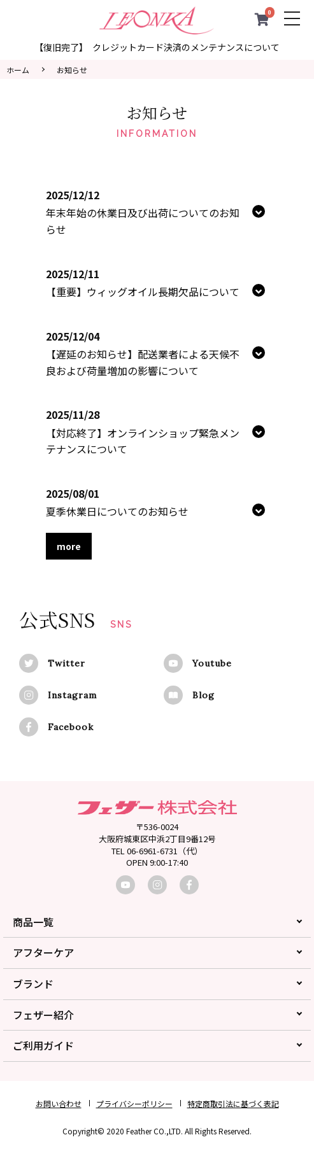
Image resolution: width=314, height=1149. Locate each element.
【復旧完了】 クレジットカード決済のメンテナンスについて (157, 47)
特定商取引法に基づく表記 (233, 1103)
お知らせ (72, 69)
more (69, 546)
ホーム (17, 69)
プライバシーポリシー (134, 1103)
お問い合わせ (59, 1103)
